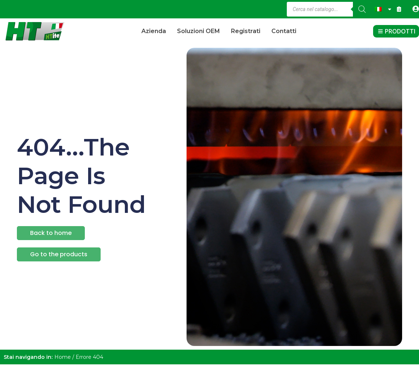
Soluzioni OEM (198, 31)
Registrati (245, 31)
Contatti (283, 31)
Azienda (153, 31)
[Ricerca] (362, 9)
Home (62, 357)
